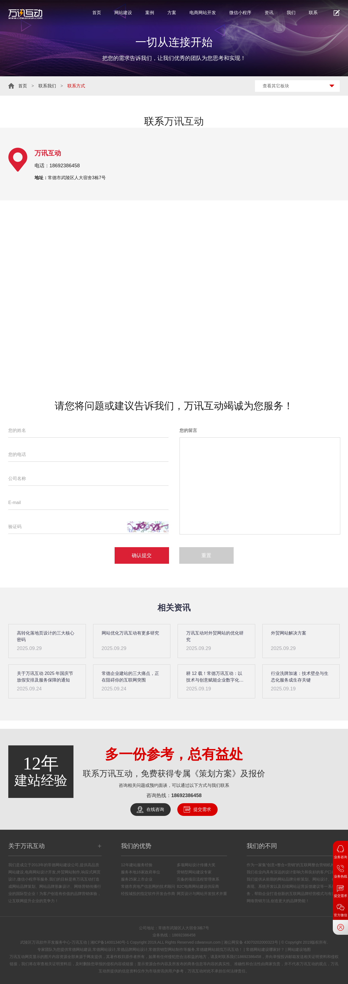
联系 (313, 12)
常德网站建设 (79, 949)
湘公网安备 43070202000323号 (251, 942)
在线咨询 (155, 809)
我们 (291, 12)
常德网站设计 (104, 949)
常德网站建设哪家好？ (265, 949)
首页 (96, 12)
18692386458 (186, 795)
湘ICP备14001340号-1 (109, 942)
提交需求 (202, 809)
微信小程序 (240, 12)
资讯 (269, 12)
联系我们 (47, 85)
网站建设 (123, 12)
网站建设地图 (299, 949)
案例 (149, 12)
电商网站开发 (202, 12)
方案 (171, 12)
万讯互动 (184, 121)
